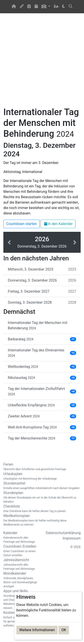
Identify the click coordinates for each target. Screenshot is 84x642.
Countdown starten (21, 224)
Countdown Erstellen (21, 550)
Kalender (21, 537)
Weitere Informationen (37, 630)
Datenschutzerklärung (63, 533)
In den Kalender (58, 224)
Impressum (72, 538)
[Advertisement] (42, 62)
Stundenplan (42, 497)
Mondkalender (21, 579)
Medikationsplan (42, 520)
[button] (46, 6)
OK (63, 630)
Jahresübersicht (21, 564)
